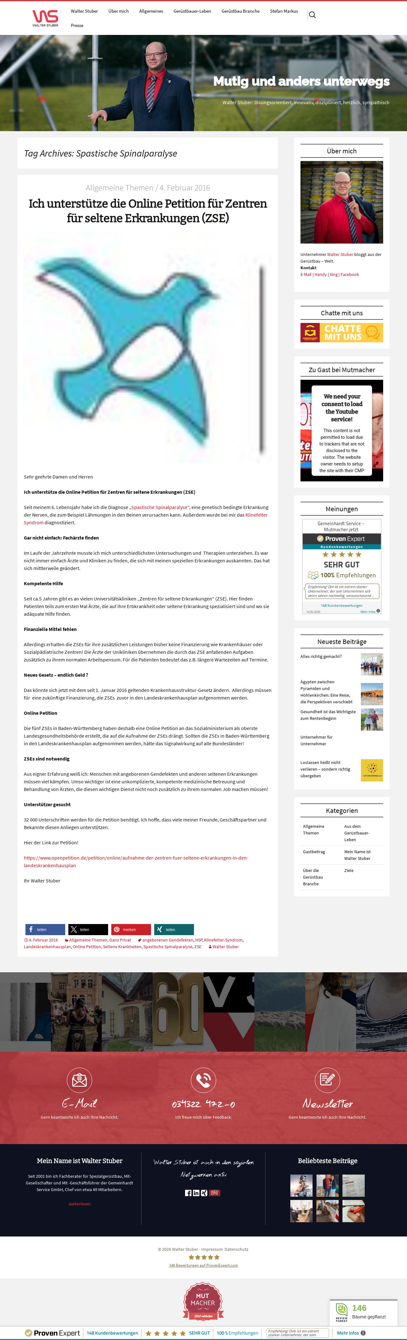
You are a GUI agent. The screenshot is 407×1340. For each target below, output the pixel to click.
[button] (45, 929)
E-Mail (306, 274)
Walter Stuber (84, 11)
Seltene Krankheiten (122, 946)
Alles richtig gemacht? (321, 656)
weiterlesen (80, 1204)
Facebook (350, 274)
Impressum (212, 1249)
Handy (320, 274)
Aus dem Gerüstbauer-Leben (356, 832)
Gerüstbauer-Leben (192, 11)
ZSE (197, 946)
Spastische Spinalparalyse (159, 507)
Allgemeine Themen (88, 940)
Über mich (118, 11)
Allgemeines (151, 11)
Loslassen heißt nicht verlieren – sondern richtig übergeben (325, 769)
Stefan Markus (284, 11)
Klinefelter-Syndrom (223, 940)
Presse (77, 25)
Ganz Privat (120, 940)
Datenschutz (236, 1249)
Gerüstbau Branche (240, 11)
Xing (334, 274)
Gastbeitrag (314, 851)
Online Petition (87, 946)
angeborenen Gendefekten (167, 940)
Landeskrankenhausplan (47, 946)
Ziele (349, 870)
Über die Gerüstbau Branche (313, 877)
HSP (198, 940)
